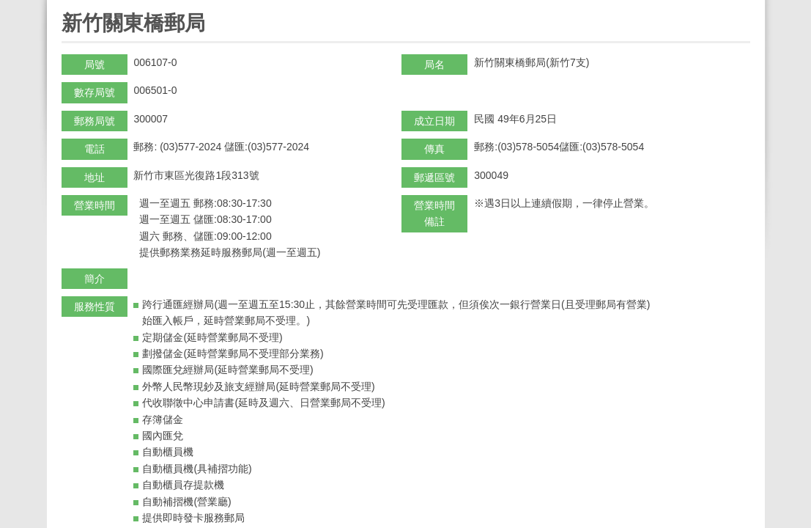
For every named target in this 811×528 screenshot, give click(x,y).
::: (66, 6)
